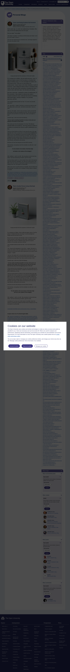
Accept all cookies (14, 346)
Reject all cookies (27, 346)
